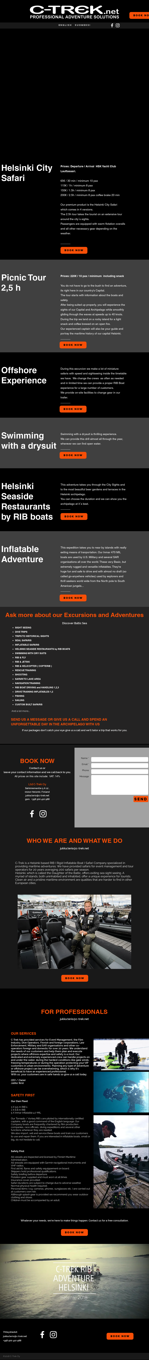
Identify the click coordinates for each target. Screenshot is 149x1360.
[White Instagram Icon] (117, 25)
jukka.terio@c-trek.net (37, 795)
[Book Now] (74, 250)
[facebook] (112, 25)
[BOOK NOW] (120, 1336)
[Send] (140, 799)
